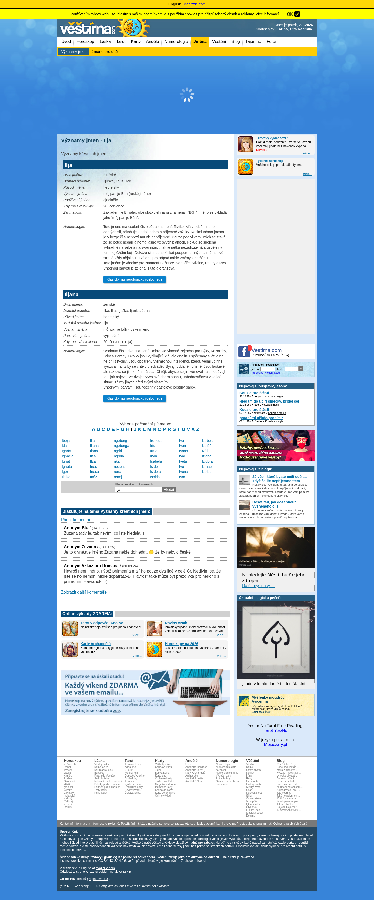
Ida (64, 446)
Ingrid (117, 451)
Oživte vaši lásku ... (288, 781)
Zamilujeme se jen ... (288, 801)
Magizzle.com (194, 4)
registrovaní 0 (98, 879)
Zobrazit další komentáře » (85, 592)
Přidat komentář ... (78, 519)
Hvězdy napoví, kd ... (289, 772)
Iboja (66, 440)
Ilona (94, 451)
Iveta (183, 461)
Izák (205, 451)
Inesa (94, 472)
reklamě (113, 823)
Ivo (181, 466)
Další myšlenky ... (258, 585)
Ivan (182, 446)
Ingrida (118, 456)
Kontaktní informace (74, 823)
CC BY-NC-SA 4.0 (110, 861)
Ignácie (68, 456)
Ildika (66, 477)
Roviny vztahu (177, 623)
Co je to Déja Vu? (287, 807)
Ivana (183, 451)
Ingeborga (121, 446)
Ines (93, 466)
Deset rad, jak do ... (288, 767)
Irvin (153, 456)
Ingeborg (120, 440)
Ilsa (93, 456)
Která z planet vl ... (287, 769)
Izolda (206, 472)
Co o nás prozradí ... (288, 784)
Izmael (207, 466)
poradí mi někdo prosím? (261, 418)
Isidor (154, 466)
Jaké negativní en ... (288, 795)
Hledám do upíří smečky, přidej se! (269, 401)
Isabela (156, 461)
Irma (153, 451)
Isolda (155, 477)
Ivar (182, 456)
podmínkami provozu (220, 823)
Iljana (94, 446)
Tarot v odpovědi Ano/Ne (102, 623)
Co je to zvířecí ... (287, 778)
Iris (152, 446)
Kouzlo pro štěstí (254, 393)
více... (307, 153)
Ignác (66, 451)
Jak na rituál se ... (287, 804)
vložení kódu (272, 372)
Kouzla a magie (274, 396)
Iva (181, 440)
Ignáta (67, 466)
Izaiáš (206, 446)
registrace (257, 372)
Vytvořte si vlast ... (287, 775)
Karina (282, 29)
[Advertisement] (187, 94)
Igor (65, 472)
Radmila (305, 29)
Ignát (66, 461)
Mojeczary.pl (275, 744)
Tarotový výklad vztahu (273, 138)
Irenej (117, 477)
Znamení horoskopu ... (290, 787)
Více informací (267, 14)
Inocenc (119, 466)
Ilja (92, 440)
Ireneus (156, 440)
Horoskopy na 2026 (181, 644)
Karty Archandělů (96, 644)
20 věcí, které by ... (287, 764)
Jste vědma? (284, 792)
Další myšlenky (261, 712)
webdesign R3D (86, 886)
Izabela (207, 440)
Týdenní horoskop (269, 161)
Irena (117, 472)
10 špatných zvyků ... (289, 810)
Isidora (155, 472)
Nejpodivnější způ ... (288, 790)
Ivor (182, 477)
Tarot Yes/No (276, 730)
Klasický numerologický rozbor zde (134, 279)
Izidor (206, 456)
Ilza (93, 461)
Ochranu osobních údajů (290, 823)
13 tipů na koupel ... (288, 798)
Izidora (207, 461)
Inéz (93, 477)
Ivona (183, 472)
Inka (116, 461)
